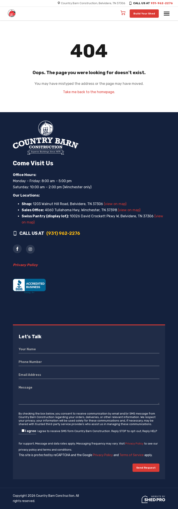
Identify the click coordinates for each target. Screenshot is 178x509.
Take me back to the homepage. (89, 92)
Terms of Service (131, 455)
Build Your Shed (144, 13)
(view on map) (115, 204)
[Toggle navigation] (166, 13)
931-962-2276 (162, 3)
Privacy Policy (134, 443)
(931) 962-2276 (63, 233)
